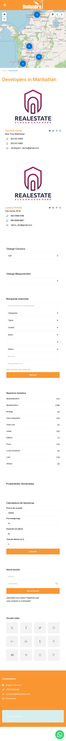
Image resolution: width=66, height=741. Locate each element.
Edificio (9, 438)
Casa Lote (10, 425)
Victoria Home (13, 130)
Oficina (9, 464)
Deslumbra (11, 698)
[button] (59, 734)
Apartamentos (12, 405)
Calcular (33, 551)
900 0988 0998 (17, 216)
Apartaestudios (12, 399)
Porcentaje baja (13, 519)
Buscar (33, 375)
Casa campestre (13, 418)
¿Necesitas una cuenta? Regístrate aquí (22, 598)
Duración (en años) (14, 529)
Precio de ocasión (14, 508)
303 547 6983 (17, 139)
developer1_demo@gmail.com (25, 148)
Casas (9, 431)
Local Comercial (13, 451)
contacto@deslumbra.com (18, 694)
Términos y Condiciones (12, 737)
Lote (8, 457)
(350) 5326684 (12, 689)
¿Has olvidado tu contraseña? (18, 601)
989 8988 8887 (17, 220)
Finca (8, 444)
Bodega (9, 412)
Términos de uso (14, 716)
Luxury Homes (13, 207)
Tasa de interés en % (15, 539)
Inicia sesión (33, 591)
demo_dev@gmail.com (21, 225)
